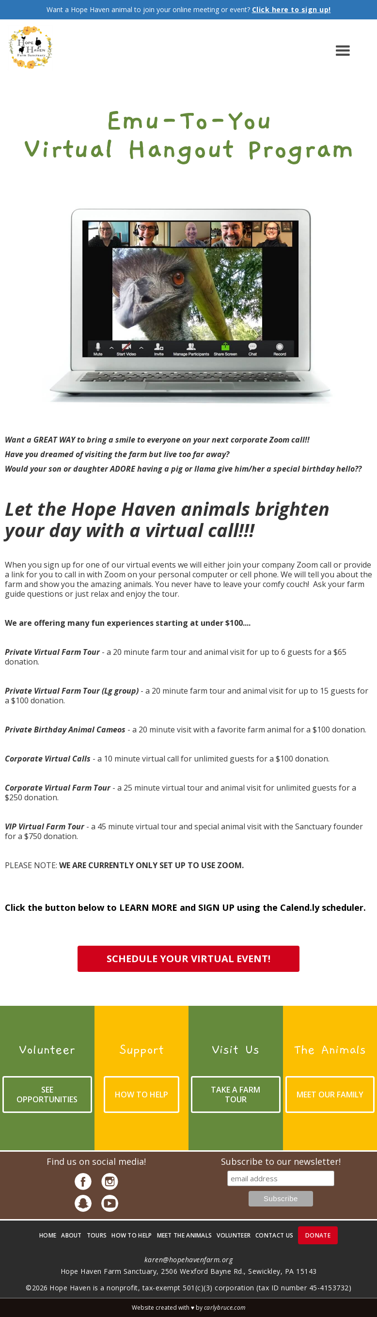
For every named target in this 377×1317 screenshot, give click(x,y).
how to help (131, 1235)
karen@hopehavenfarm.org (188, 1259)
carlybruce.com (224, 1307)
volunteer (234, 1235)
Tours (97, 1235)
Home (47, 1235)
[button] (211, 51)
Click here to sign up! (291, 9)
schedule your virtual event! (188, 958)
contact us (274, 1235)
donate (317, 1235)
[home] (30, 51)
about (71, 1235)
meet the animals (184, 1235)
